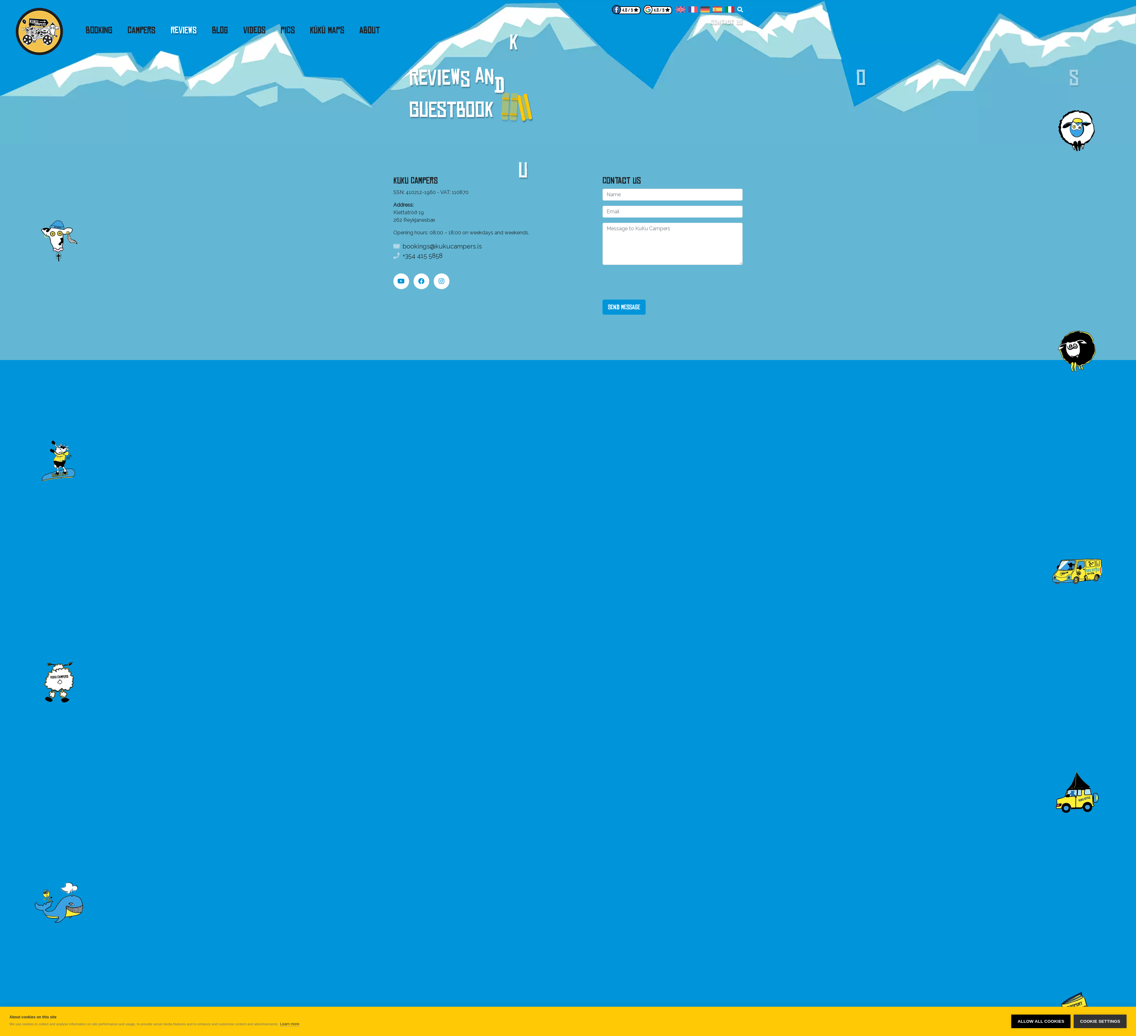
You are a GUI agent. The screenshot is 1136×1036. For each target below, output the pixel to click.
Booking (99, 30)
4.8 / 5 (627, 10)
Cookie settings (1100, 1021)
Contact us (727, 22)
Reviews (184, 30)
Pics (288, 30)
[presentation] (650, 282)
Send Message (624, 307)
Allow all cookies (1041, 1021)
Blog (220, 30)
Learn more (289, 1024)
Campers (142, 30)
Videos (254, 30)
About (369, 30)
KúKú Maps (327, 30)
